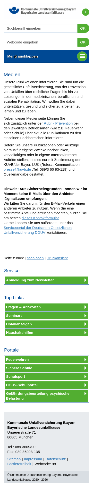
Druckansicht (57, 258)
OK (82, 28)
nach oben (35, 258)
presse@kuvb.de (17, 169)
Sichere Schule (19, 368)
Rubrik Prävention (58, 123)
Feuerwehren (17, 359)
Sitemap (14, 459)
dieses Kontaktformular (40, 218)
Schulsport (15, 376)
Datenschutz (55, 459)
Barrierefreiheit (19, 464)
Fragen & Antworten (23, 307)
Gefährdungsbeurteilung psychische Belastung (37, 395)
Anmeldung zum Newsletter (30, 280)
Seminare (14, 315)
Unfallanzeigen (19, 324)
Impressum (33, 459)
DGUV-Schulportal (22, 385)
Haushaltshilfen (19, 332)
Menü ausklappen (47, 56)
